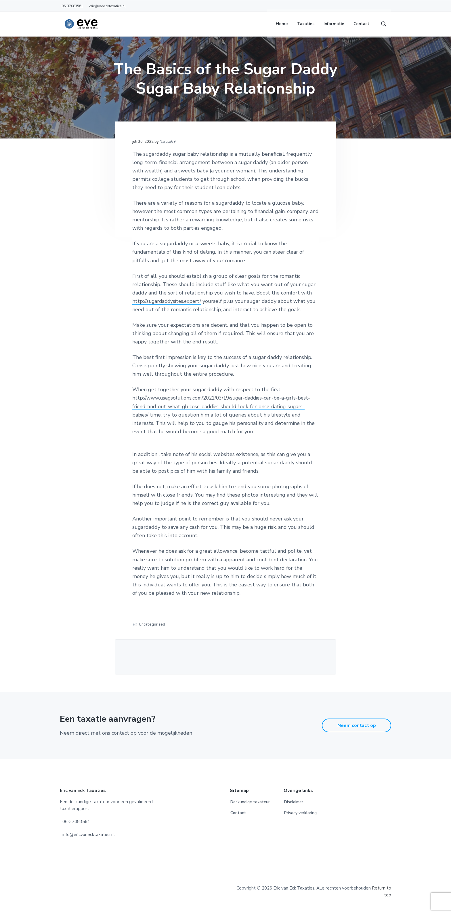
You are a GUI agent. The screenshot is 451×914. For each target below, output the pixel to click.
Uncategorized (152, 628)
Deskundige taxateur (250, 806)
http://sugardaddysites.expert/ (168, 305)
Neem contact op (356, 729)
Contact (238, 817)
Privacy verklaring (300, 817)
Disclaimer (293, 806)
